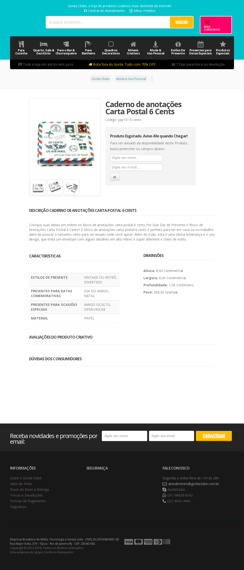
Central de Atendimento (104, 10)
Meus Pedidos (143, 10)
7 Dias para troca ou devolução (198, 64)
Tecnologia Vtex (222, 542)
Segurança (18, 506)
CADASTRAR (214, 435)
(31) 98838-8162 (180, 495)
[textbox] (107, 22)
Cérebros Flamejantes (58, 552)
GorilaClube (176, 489)
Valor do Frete (21, 483)
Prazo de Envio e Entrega (29, 489)
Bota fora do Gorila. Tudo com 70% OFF (122, 64)
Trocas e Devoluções (26, 495)
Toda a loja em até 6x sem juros (45, 64)
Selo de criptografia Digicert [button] (124, 484)
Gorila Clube (24, 22)
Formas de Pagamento (28, 501)
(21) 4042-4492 (179, 501)
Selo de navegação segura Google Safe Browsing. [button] (98, 484)
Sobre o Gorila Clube (26, 478)
